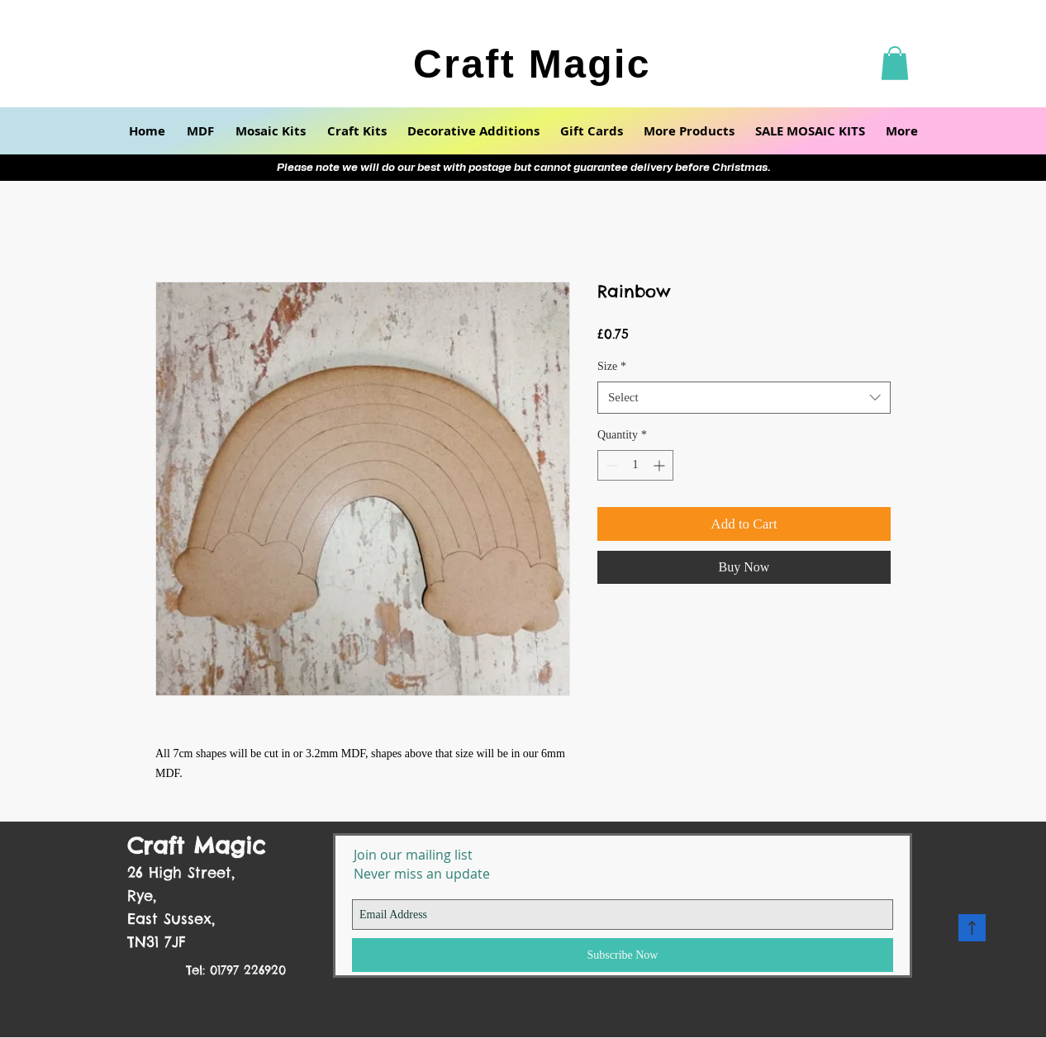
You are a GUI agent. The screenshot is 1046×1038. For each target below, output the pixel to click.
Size (611, 366)
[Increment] (660, 465)
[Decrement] (610, 465)
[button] (895, 63)
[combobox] (744, 398)
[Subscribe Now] (622, 955)
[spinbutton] (635, 465)
